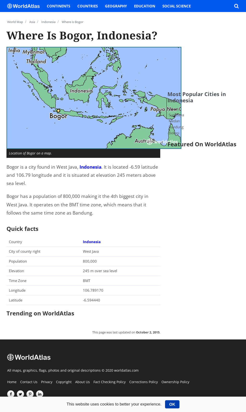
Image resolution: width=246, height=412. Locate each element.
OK (172, 404)
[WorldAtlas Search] (236, 6)
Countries (87, 6)
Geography (116, 6)
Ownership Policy (175, 382)
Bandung (176, 126)
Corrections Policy (143, 382)
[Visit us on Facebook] (10, 394)
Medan (174, 120)
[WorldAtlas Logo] (25, 6)
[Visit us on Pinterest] (30, 394)
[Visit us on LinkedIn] (39, 394)
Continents (58, 6)
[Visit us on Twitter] (20, 394)
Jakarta (174, 108)
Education (144, 6)
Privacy (46, 382)
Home (12, 382)
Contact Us (28, 382)
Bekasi (174, 132)
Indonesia (90, 167)
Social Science (176, 6)
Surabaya (176, 114)
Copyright (64, 382)
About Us (82, 382)
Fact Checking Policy (109, 382)
